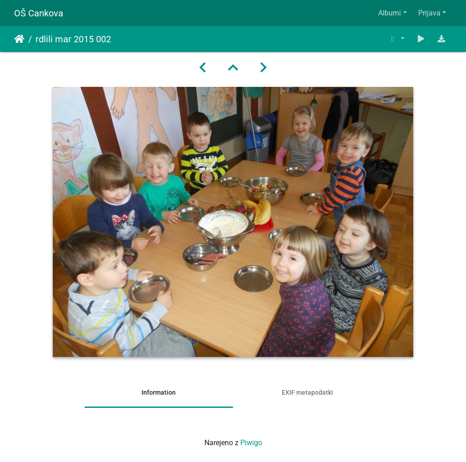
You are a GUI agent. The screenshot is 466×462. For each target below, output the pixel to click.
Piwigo (251, 442)
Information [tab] (159, 392)
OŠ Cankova (38, 13)
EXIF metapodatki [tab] (307, 392)
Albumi (389, 13)
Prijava (429, 13)
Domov (19, 39)
